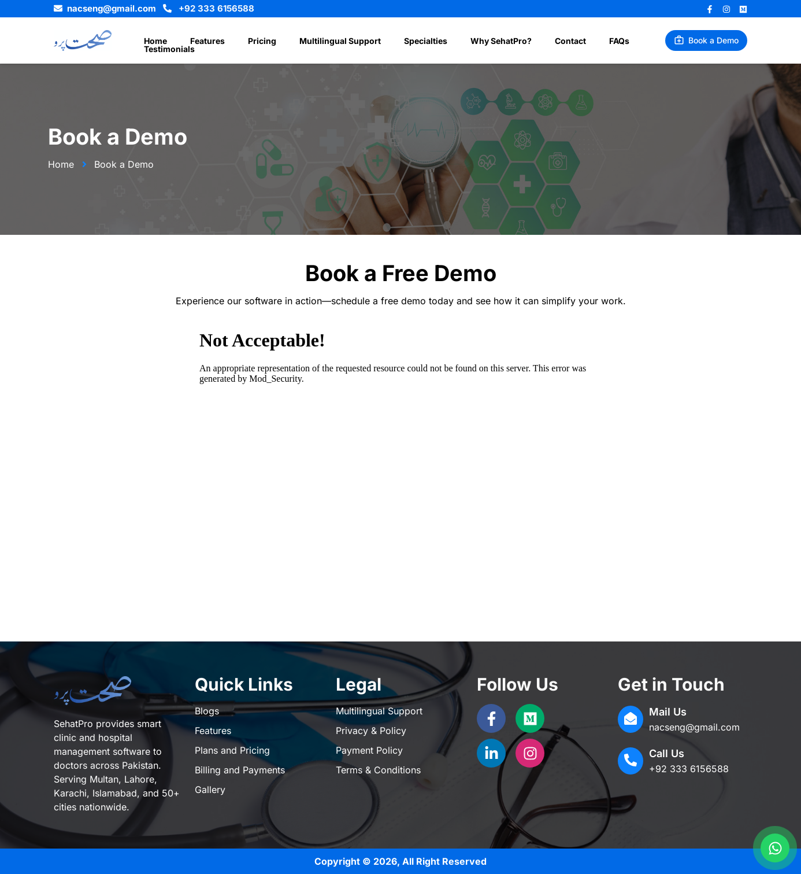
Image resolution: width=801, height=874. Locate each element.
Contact (525, 41)
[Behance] (743, 9)
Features (197, 41)
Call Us (666, 753)
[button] (706, 40)
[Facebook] (710, 9)
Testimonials (619, 41)
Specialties (394, 41)
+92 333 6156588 (689, 769)
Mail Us (668, 712)
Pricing (245, 41)
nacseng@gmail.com (694, 727)
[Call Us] (630, 761)
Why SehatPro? (463, 41)
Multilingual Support (316, 41)
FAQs (567, 41)
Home (152, 41)
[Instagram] (726, 9)
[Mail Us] (630, 719)
